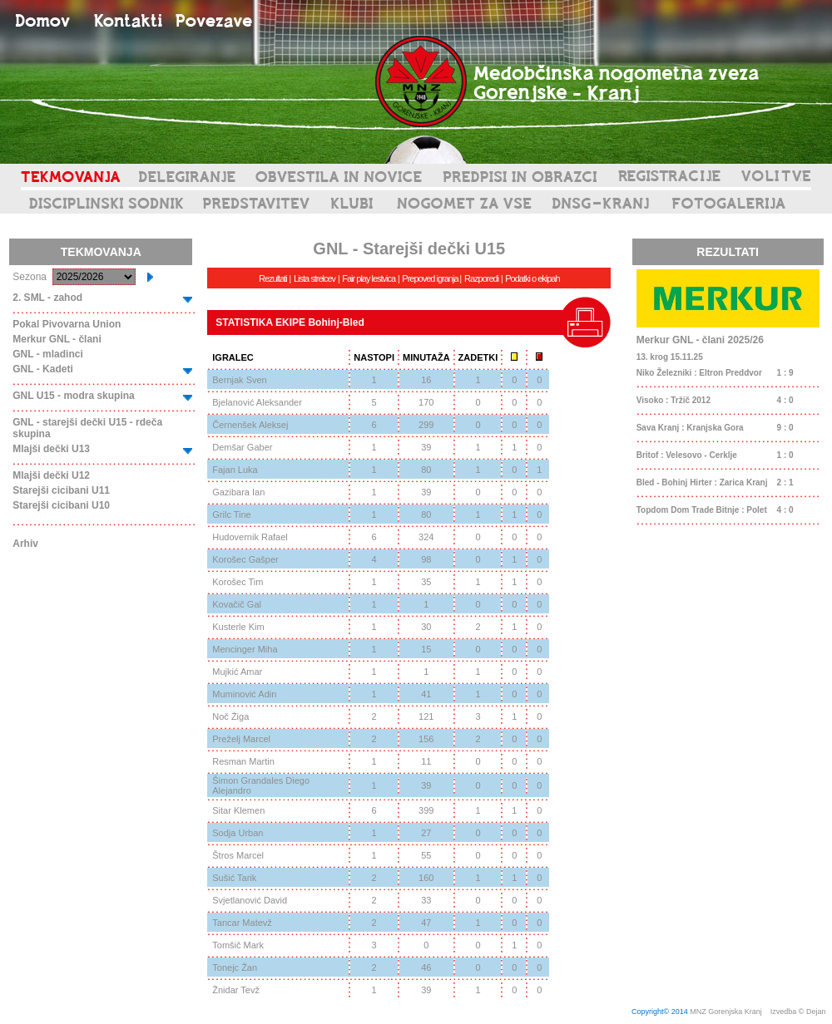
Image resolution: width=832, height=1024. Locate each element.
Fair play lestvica (368, 278)
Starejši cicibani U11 (61, 490)
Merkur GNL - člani (56, 339)
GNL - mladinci (47, 354)
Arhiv (25, 543)
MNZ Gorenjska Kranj (726, 1011)
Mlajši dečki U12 (51, 475)
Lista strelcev (314, 278)
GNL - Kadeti (42, 369)
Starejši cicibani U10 (61, 505)
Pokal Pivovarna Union (66, 324)
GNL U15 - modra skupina (73, 395)
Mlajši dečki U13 (51, 449)
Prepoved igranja (430, 278)
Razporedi (481, 278)
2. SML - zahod (47, 297)
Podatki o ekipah (532, 278)
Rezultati (273, 278)
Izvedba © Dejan (799, 1011)
